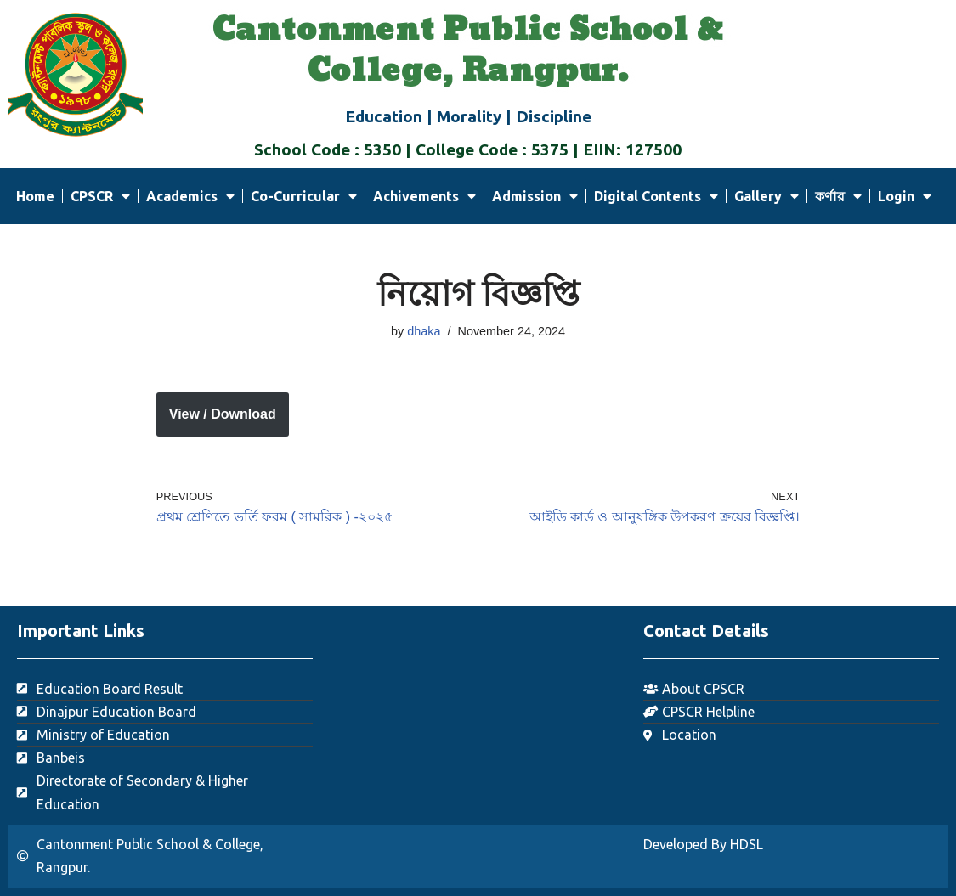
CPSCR (100, 196)
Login (904, 196)
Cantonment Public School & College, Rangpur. (467, 51)
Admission (535, 196)
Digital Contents (656, 196)
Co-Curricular (304, 196)
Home (35, 196)
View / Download (222, 414)
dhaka (423, 331)
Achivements (424, 196)
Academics (190, 196)
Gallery (766, 196)
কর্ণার (838, 196)
